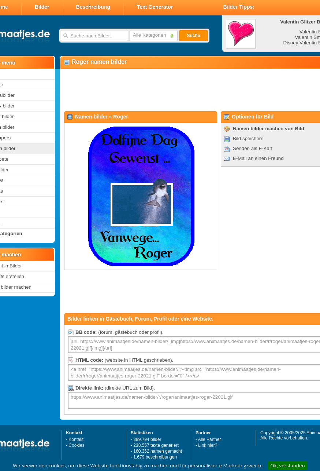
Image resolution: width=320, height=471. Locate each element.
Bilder (42, 7)
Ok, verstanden (287, 465)
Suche (193, 35)
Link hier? (207, 445)
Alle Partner (209, 439)
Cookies (76, 445)
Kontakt (75, 439)
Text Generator (155, 7)
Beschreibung (93, 7)
